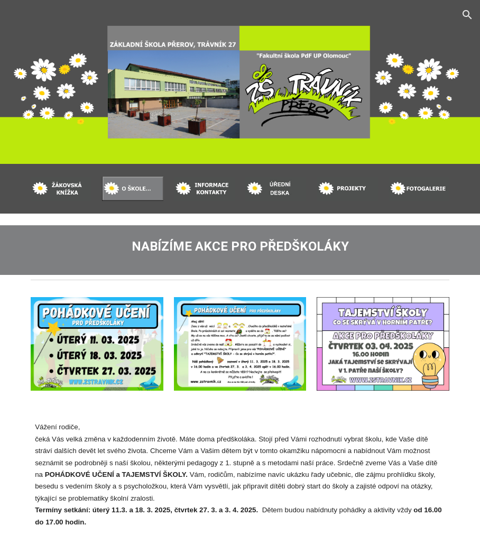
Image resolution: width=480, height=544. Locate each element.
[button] (467, 14)
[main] (240, 244)
